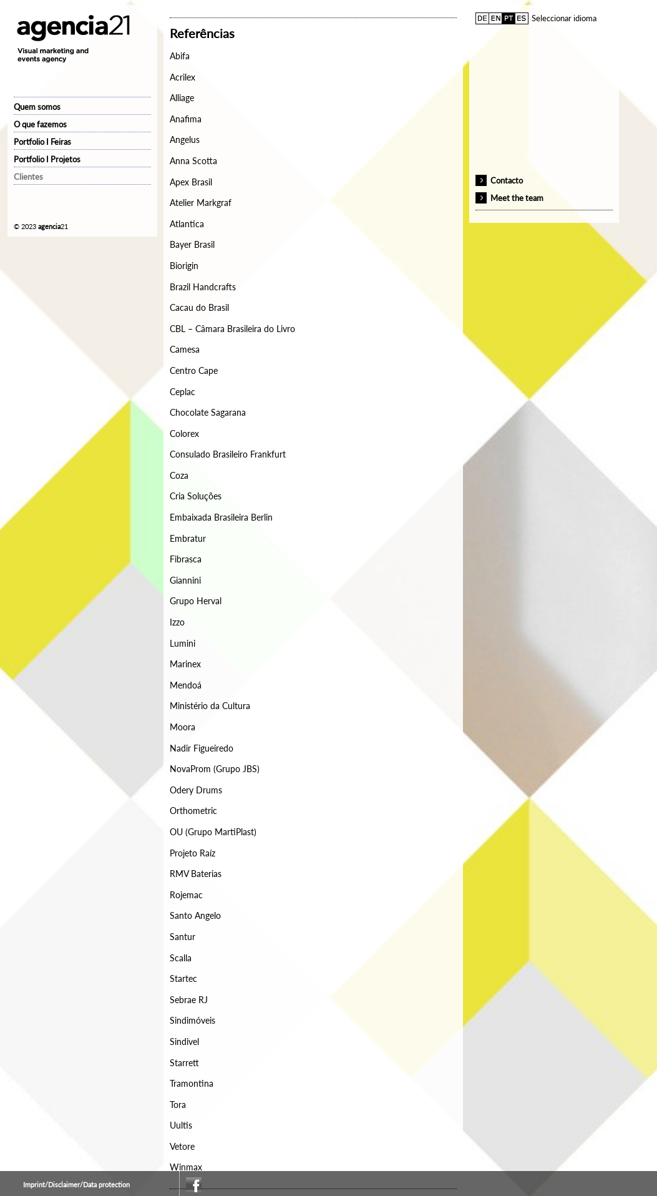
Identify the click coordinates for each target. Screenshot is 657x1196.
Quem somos (37, 107)
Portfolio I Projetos (47, 159)
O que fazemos (40, 124)
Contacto (506, 180)
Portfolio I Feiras (42, 142)
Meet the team (516, 198)
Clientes (28, 177)
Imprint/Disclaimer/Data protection (76, 1184)
